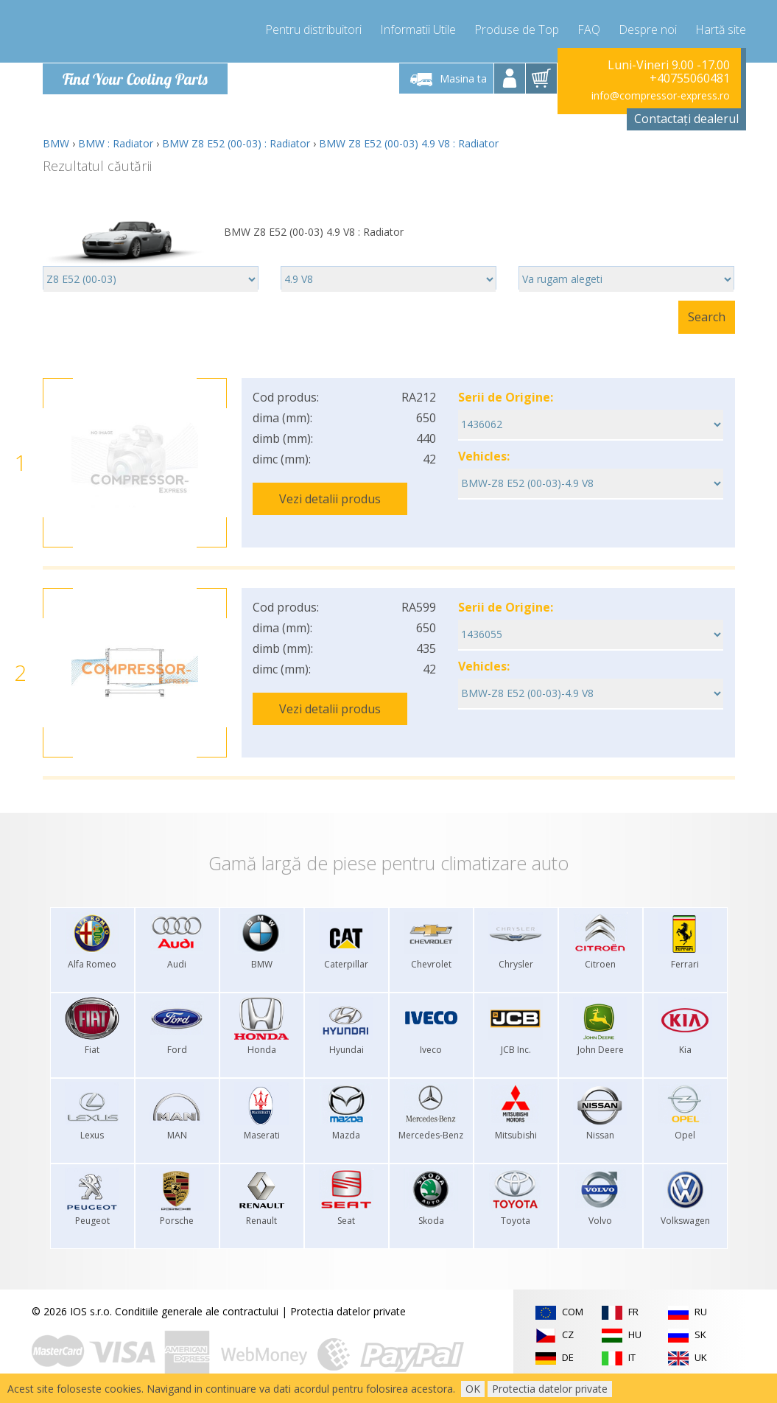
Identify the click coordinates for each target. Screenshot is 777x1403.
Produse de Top (516, 29)
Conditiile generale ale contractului (196, 1311)
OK (472, 1389)
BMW (56, 143)
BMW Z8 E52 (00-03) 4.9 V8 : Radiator (409, 143)
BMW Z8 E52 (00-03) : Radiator (236, 143)
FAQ (588, 29)
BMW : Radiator (115, 143)
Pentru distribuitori (313, 29)
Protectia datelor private (348, 1311)
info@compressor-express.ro (660, 95)
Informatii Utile (418, 29)
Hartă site (720, 29)
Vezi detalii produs (330, 499)
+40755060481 (690, 78)
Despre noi (648, 29)
